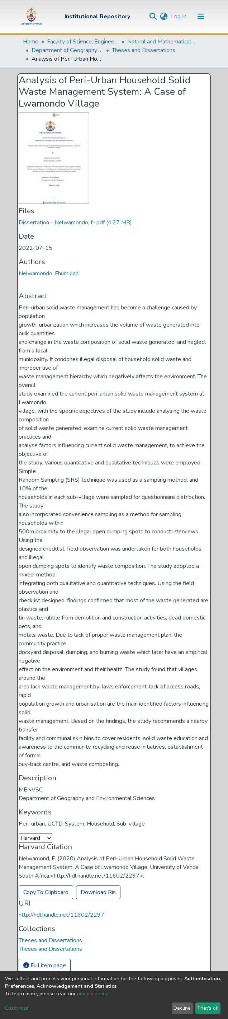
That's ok (207, 1008)
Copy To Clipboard (45, 892)
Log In (179, 16)
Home (30, 42)
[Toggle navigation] (201, 16)
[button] (164, 16)
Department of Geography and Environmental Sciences (67, 50)
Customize (16, 1008)
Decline (182, 1008)
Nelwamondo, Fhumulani (49, 273)
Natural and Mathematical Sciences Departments (163, 42)
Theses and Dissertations (143, 50)
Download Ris (98, 892)
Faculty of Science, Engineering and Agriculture (83, 42)
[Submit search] (153, 16)
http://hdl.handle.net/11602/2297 (61, 915)
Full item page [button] (44, 965)
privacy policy (92, 993)
